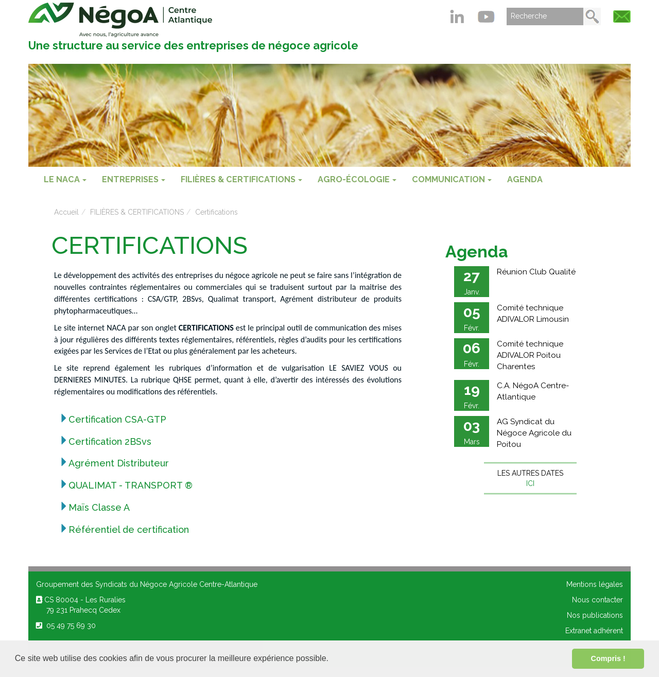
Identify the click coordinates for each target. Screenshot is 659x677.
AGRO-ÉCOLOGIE (357, 179)
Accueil (66, 212)
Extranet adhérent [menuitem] (594, 631)
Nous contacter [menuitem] (597, 600)
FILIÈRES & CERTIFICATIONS (241, 179)
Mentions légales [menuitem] (594, 584)
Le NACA (65, 179)
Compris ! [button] (608, 658)
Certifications (216, 212)
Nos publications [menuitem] (595, 615)
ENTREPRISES (133, 179)
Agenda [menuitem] (525, 179)
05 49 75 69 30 (66, 625)
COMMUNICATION (452, 179)
